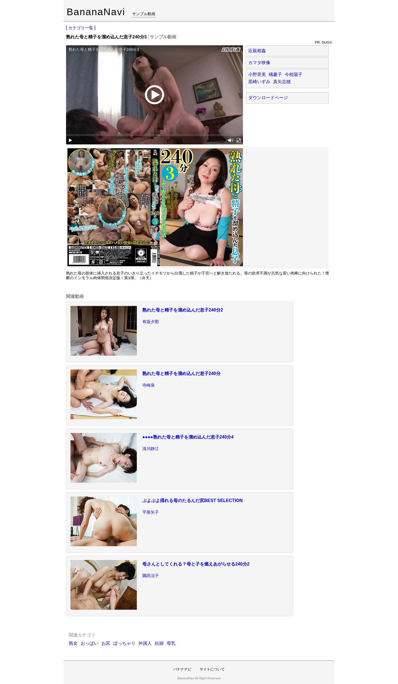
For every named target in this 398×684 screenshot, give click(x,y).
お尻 (105, 643)
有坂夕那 (150, 321)
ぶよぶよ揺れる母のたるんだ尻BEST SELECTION (192, 500)
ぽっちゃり (124, 643)
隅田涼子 (150, 575)
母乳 (171, 643)
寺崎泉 (148, 385)
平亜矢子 (150, 512)
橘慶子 (275, 74)
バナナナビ (182, 669)
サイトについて (212, 669)
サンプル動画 (143, 14)
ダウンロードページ (268, 97)
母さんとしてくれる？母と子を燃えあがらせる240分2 (196, 564)
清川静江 (150, 448)
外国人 (145, 643)
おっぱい (89, 643)
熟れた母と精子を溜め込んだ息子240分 (181, 373)
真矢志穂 (282, 81)
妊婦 (159, 643)
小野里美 (257, 74)
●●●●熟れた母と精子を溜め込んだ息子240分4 (188, 437)
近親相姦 (257, 50)
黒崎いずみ (259, 81)
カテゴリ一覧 (80, 27)
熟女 (73, 643)
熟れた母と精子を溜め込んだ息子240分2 (182, 310)
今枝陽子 (293, 74)
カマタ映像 (259, 62)
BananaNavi (96, 11)
